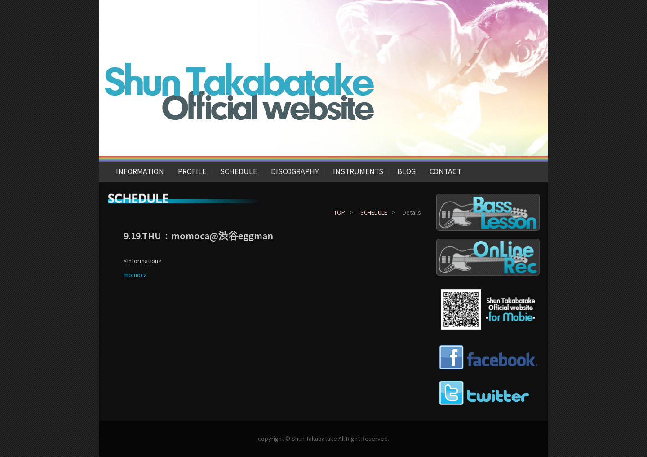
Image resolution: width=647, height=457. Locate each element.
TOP (339, 212)
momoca (135, 275)
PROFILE (192, 171)
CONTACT (445, 171)
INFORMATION (140, 171)
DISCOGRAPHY (295, 171)
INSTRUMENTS (358, 171)
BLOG (406, 171)
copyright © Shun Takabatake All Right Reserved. (323, 439)
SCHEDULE (238, 171)
